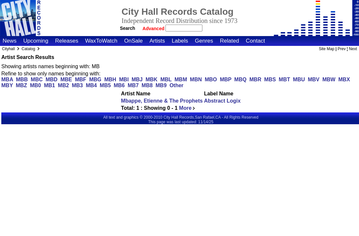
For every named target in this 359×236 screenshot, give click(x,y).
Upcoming (35, 41)
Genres (204, 41)
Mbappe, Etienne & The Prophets (162, 101)
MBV (313, 79)
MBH (110, 79)
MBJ (137, 79)
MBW (328, 79)
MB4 (91, 85)
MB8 (147, 85)
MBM (181, 79)
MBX (344, 79)
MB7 (133, 85)
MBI (123, 79)
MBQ (240, 79)
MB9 (161, 85)
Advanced (154, 28)
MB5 (105, 85)
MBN (196, 79)
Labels (180, 41)
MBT (284, 79)
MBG (95, 79)
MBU (299, 79)
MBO (211, 79)
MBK (151, 79)
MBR (255, 79)
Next (353, 49)
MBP (225, 79)
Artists (157, 41)
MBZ (21, 85)
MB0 (35, 85)
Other (176, 85)
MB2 (63, 85)
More (187, 108)
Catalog (28, 49)
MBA (7, 79)
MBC (37, 79)
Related (229, 41)
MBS (270, 79)
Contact (255, 41)
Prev (342, 49)
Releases (66, 41)
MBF (80, 79)
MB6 (119, 85)
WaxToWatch (101, 41)
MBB (22, 79)
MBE (66, 79)
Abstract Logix (222, 101)
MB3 (77, 85)
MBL (165, 79)
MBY (7, 85)
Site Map (326, 49)
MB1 (49, 85)
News (10, 41)
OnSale (133, 41)
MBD (51, 79)
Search (127, 28)
